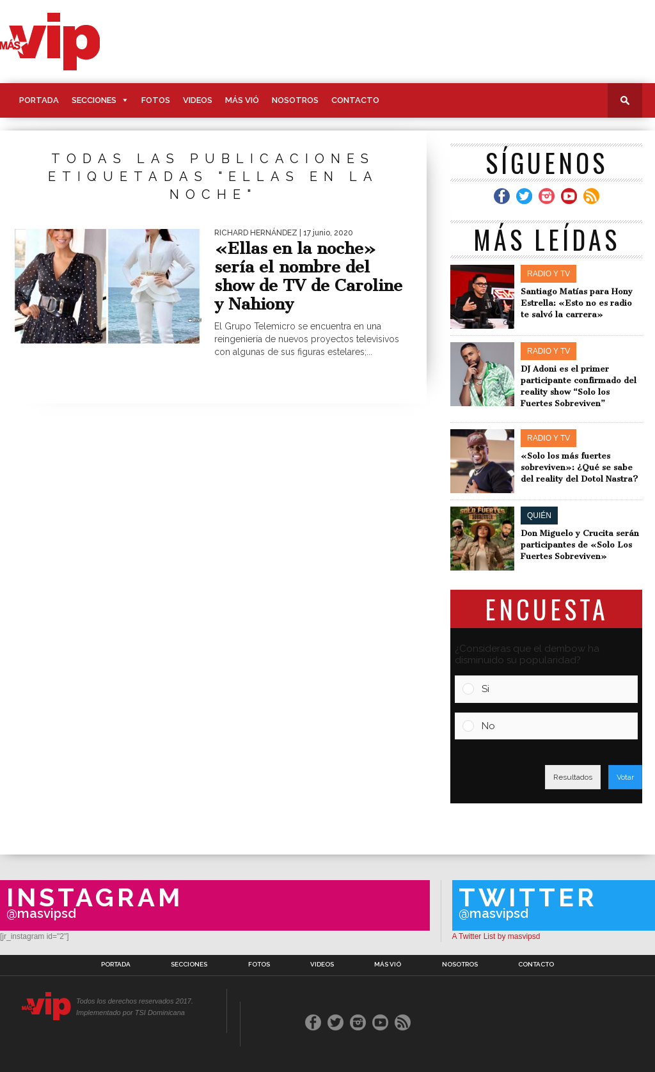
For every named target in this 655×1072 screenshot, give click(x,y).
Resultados (572, 777)
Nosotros (295, 100)
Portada (39, 100)
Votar (625, 777)
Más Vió (242, 100)
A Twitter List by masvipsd (496, 936)
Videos (197, 100)
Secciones (94, 100)
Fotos (155, 100)
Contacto (355, 100)
